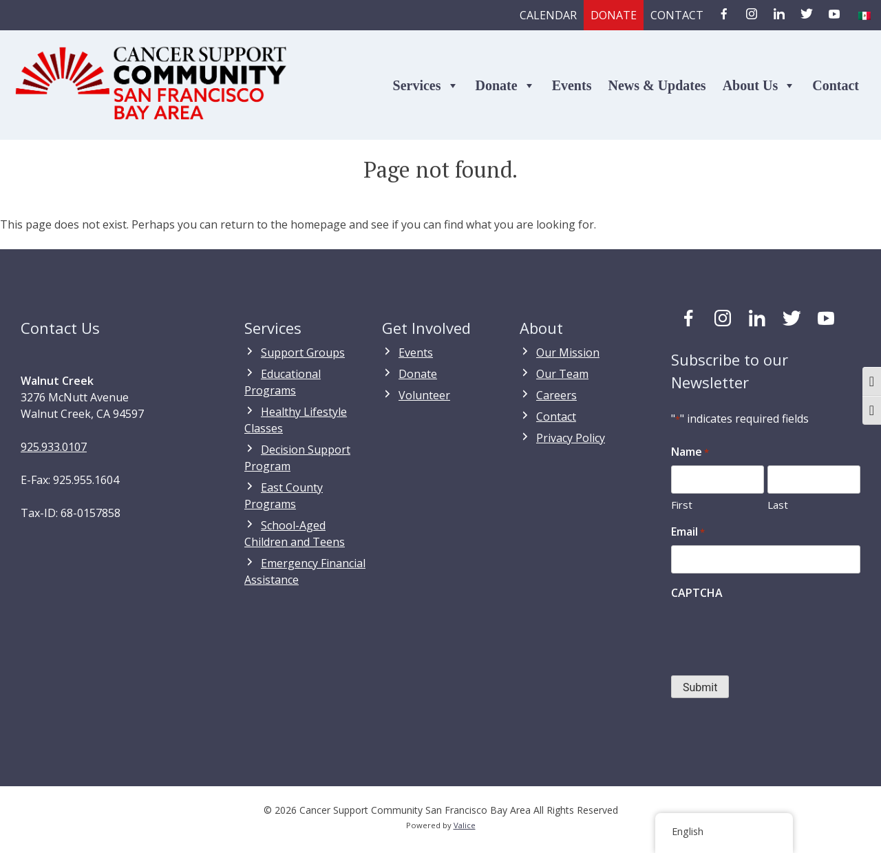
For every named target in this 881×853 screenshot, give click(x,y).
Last (777, 505)
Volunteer (424, 395)
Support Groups (303, 352)
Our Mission (567, 352)
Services (426, 85)
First (681, 505)
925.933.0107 (54, 446)
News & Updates (656, 85)
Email (688, 532)
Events (572, 85)
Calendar (548, 15)
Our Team (562, 373)
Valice (465, 825)
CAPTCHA (697, 592)
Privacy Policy (570, 437)
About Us (759, 85)
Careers (556, 395)
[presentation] (775, 633)
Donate (614, 15)
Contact (676, 15)
